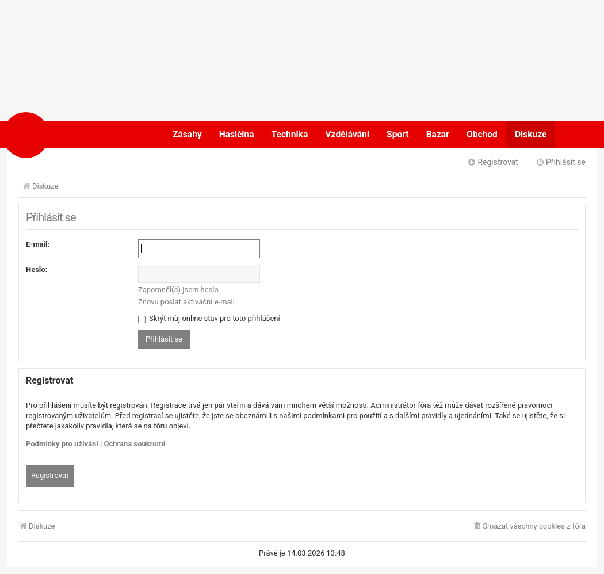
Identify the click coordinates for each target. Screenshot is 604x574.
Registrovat (49, 475)
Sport (398, 134)
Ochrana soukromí (135, 443)
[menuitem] (529, 526)
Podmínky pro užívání (62, 443)
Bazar (437, 134)
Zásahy (187, 134)
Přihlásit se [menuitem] (561, 162)
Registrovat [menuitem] (492, 162)
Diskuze (531, 134)
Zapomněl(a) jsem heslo (178, 289)
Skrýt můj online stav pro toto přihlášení (209, 318)
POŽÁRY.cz (63, 134)
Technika (290, 134)
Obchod (482, 134)
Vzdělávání (347, 134)
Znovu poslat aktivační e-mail (186, 301)
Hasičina (236, 134)
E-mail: (37, 244)
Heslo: (36, 269)
